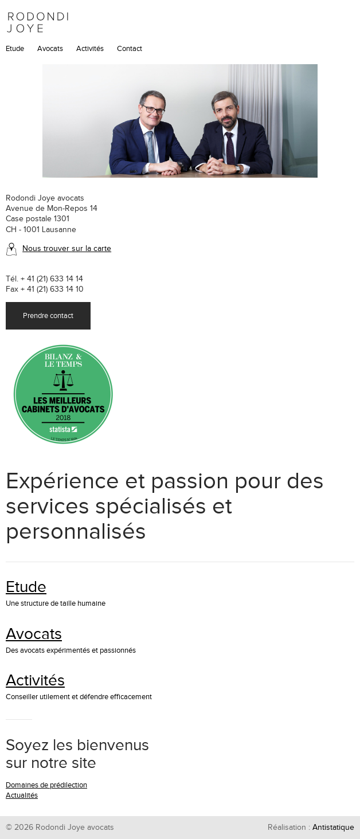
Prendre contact (48, 315)
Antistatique (333, 827)
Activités (90, 48)
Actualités (22, 795)
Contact (129, 48)
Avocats (50, 48)
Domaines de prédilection (46, 785)
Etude (15, 48)
